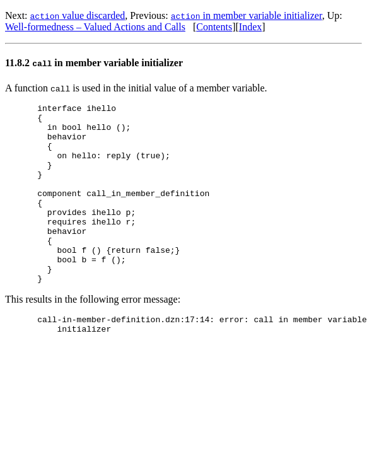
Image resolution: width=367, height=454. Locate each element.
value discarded (77, 15)
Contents (214, 26)
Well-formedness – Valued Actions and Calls (95, 26)
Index (250, 26)
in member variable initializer (246, 15)
